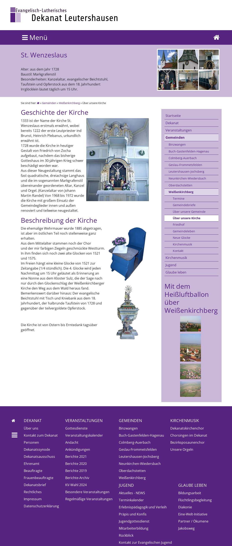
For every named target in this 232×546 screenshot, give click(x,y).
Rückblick (126, 535)
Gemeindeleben (184, 231)
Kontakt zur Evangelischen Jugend (145, 542)
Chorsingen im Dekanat (188, 435)
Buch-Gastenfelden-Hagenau (189, 151)
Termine (178, 199)
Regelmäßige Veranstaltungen (89, 499)
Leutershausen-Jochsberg (186, 171)
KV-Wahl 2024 (76, 485)
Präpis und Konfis (133, 514)
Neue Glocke (181, 238)
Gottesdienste (76, 428)
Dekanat (172, 123)
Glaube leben (176, 272)
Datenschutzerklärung (41, 506)
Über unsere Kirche (186, 218)
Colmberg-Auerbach (183, 158)
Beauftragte (33, 470)
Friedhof (178, 225)
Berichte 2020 (76, 463)
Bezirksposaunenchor (187, 442)
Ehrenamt (31, 463)
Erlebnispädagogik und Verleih (143, 507)
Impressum (33, 499)
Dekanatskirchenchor (187, 428)
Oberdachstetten (180, 185)
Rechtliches (33, 492)
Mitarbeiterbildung (133, 528)
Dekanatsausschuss (39, 456)
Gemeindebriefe (184, 205)
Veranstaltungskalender (84, 435)
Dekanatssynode (37, 449)
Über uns (31, 428)
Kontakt (178, 251)
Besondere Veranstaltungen (87, 492)
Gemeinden (49, 103)
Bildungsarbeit (189, 493)
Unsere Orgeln (181, 449)
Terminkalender (131, 500)
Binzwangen (177, 144)
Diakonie (185, 507)
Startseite (173, 115)
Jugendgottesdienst (134, 521)
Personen (31, 442)
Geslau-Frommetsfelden (185, 165)
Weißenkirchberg (69, 103)
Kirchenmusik (182, 244)
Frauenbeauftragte (38, 477)
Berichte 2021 (76, 456)
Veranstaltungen (179, 130)
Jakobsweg (186, 528)
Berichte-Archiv (77, 477)
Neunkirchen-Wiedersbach (187, 178)
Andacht (71, 442)
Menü (35, 37)
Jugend (171, 265)
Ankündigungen (77, 449)
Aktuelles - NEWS (132, 493)
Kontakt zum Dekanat (41, 435)
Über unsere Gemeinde (189, 212)
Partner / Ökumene (193, 521)
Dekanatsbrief (35, 485)
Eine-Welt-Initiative (192, 514)
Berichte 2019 (76, 470)
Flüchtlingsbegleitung (195, 500)
